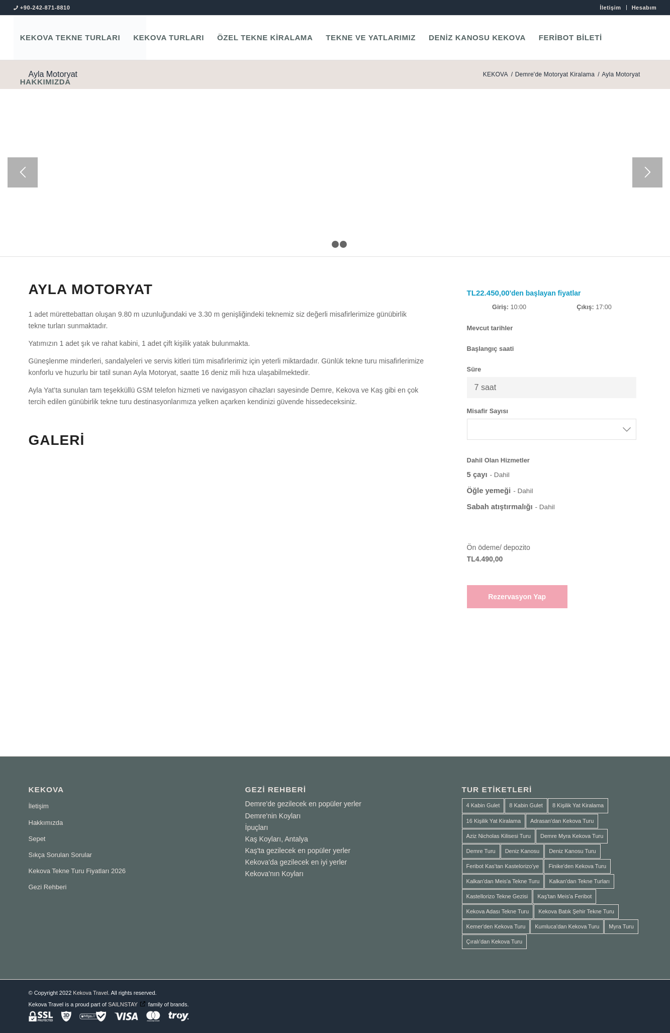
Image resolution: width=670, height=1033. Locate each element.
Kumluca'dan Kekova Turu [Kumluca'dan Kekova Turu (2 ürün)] (567, 926)
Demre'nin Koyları (273, 816)
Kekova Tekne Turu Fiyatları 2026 (77, 871)
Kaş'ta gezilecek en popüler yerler (298, 851)
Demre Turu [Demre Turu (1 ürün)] (481, 851)
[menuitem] (610, 7)
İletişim (610, 8)
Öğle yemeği (489, 491)
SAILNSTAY (123, 1004)
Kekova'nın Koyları (274, 874)
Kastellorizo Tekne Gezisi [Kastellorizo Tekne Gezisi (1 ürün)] (497, 896)
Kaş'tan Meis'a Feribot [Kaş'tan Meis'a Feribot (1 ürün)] (564, 896)
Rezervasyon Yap (517, 597)
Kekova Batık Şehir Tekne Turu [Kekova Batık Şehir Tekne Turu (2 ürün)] (576, 911)
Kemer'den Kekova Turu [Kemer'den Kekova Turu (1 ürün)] (496, 926)
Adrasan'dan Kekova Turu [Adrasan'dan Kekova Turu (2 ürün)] (562, 821)
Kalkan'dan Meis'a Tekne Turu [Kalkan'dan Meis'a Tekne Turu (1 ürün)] (503, 881)
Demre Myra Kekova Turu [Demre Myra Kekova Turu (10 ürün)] (571, 836)
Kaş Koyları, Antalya (276, 839)
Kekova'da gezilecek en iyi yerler (296, 862)
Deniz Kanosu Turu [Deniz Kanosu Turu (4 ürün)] (572, 851)
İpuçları (256, 827)
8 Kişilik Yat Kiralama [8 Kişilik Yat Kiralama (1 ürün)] (578, 805)
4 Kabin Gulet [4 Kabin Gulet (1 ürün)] (483, 805)
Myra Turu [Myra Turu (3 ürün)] (621, 926)
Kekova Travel (90, 993)
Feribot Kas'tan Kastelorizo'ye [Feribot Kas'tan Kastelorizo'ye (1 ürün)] (502, 866)
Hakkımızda (46, 822)
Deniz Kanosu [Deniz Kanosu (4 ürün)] (522, 851)
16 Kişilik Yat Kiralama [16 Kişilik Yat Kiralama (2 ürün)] (493, 821)
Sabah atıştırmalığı (500, 507)
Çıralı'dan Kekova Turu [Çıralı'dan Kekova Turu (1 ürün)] (494, 941)
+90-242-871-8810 (45, 8)
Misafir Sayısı (487, 411)
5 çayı (477, 475)
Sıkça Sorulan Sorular (60, 855)
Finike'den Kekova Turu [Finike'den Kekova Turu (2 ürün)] (577, 866)
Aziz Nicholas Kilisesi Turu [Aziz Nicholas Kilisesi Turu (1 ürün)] (498, 836)
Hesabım (644, 8)
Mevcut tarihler (490, 328)
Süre (474, 369)
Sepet (37, 838)
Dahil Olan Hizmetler (498, 460)
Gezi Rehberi (48, 887)
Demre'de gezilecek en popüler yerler (303, 804)
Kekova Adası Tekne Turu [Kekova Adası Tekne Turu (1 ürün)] (497, 911)
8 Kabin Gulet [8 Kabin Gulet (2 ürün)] (526, 805)
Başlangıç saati (490, 348)
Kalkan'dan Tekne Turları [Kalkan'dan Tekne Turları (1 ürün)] (579, 881)
